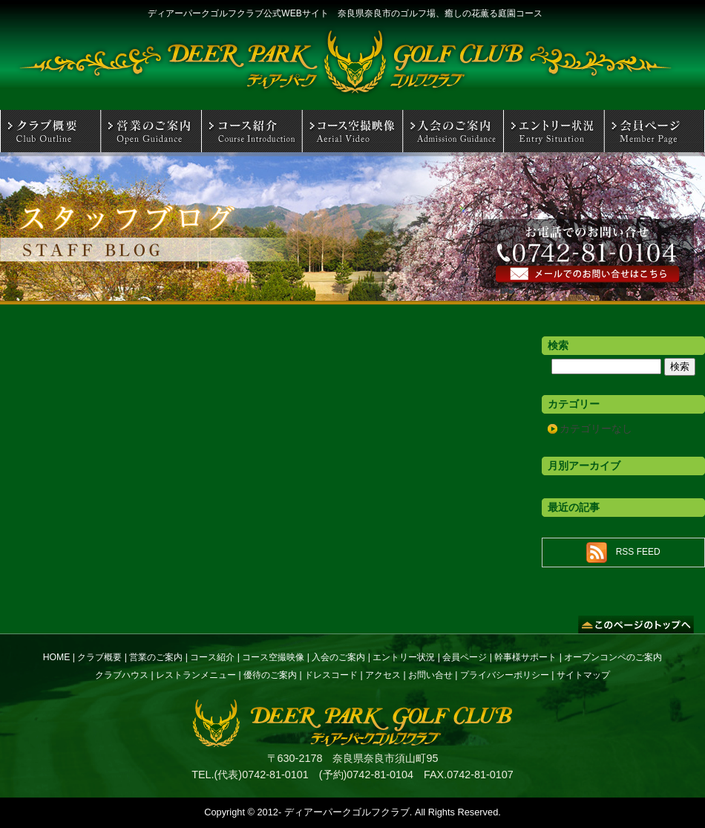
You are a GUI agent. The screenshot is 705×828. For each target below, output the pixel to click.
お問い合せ (430, 675)
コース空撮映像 (273, 657)
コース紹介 (212, 657)
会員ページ (464, 657)
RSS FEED (638, 552)
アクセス (383, 675)
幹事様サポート (525, 657)
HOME (56, 657)
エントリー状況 (404, 657)
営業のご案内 (156, 657)
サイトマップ (583, 675)
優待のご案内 (270, 675)
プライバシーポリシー (504, 675)
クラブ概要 (99, 657)
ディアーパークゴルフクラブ (347, 812)
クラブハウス (121, 675)
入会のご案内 (338, 657)
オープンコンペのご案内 (613, 657)
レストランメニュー (196, 675)
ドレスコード (331, 675)
